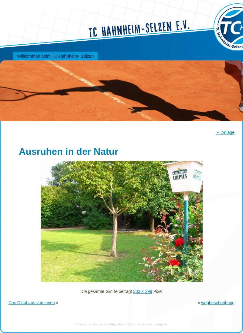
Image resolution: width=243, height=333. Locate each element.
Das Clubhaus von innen (32, 302)
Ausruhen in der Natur (68, 151)
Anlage (225, 132)
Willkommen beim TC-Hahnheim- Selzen (55, 56)
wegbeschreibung (217, 302)
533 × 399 (142, 291)
